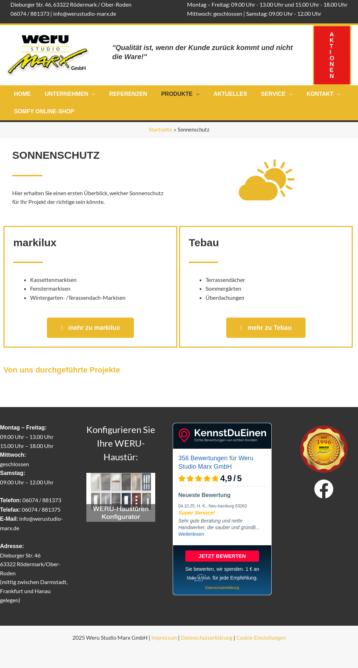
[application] (87, 94)
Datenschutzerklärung (206, 637)
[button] (332, 55)
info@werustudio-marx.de (84, 13)
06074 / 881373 (29, 13)
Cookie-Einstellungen (263, 637)
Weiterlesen (191, 534)
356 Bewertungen (203, 458)
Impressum (161, 637)
